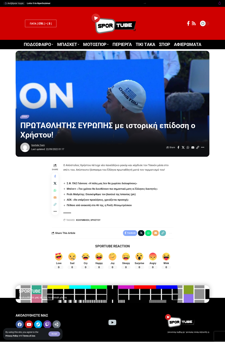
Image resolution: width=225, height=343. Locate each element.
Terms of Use (30, 335)
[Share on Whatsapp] (188, 147)
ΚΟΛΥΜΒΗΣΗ (83, 221)
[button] (54, 333)
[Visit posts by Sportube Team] (25, 148)
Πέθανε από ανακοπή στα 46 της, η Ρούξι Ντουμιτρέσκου (99, 206)
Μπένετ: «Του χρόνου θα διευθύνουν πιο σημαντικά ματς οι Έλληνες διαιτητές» (112, 189)
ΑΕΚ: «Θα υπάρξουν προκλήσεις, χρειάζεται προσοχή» (98, 200)
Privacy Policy (12, 335)
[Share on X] (183, 147)
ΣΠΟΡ (25, 117)
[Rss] (194, 23)
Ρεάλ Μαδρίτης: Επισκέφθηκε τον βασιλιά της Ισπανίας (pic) (101, 194)
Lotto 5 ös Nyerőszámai (38, 3)
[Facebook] (188, 23)
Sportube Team (39, 145)
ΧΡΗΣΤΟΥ (96, 221)
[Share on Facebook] (178, 147)
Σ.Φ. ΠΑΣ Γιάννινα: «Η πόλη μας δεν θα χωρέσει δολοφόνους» (102, 183)
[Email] (193, 147)
